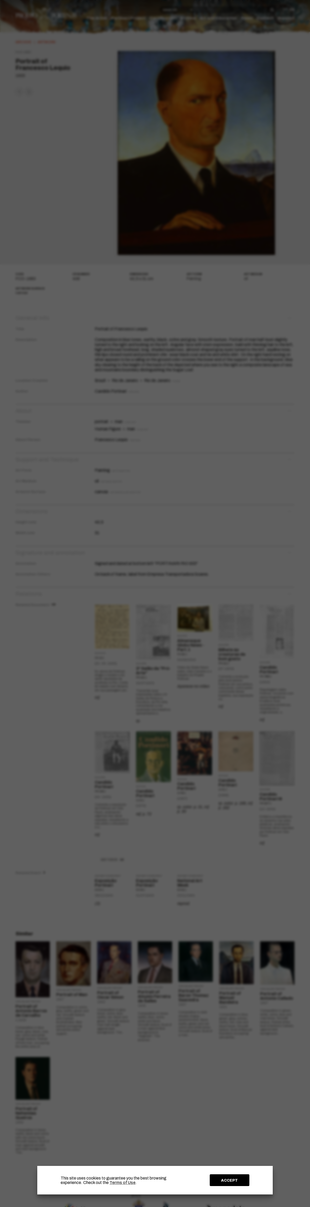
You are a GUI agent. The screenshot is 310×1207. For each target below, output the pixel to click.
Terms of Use (122, 1182)
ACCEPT (229, 1180)
